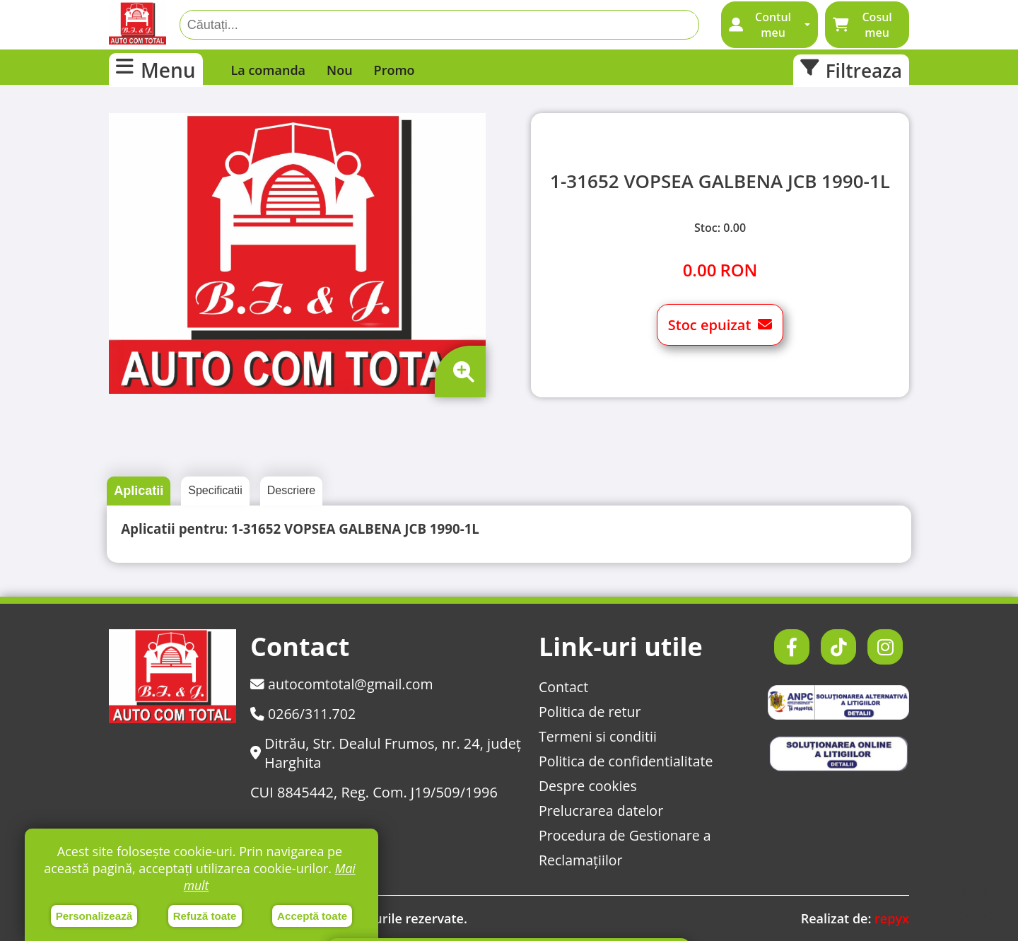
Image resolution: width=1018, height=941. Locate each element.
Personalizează (94, 915)
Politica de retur (588, 711)
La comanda (268, 70)
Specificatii (215, 490)
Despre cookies (586, 785)
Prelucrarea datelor (599, 810)
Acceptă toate (312, 915)
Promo (394, 70)
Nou (340, 70)
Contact (561, 686)
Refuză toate (204, 915)
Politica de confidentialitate (625, 761)
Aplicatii (138, 491)
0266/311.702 (304, 713)
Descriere (291, 490)
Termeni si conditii (596, 736)
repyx (891, 918)
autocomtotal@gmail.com (343, 684)
